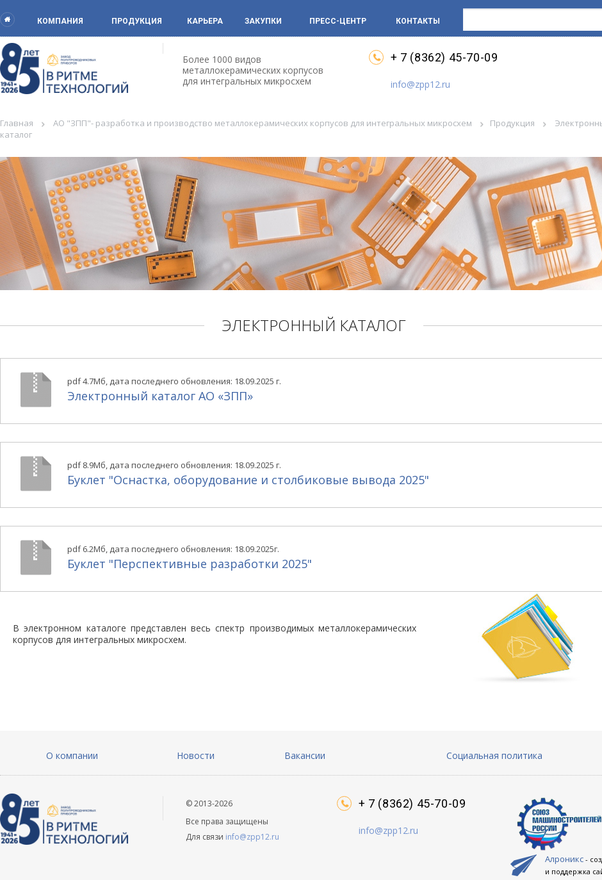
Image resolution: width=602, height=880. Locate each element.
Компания (60, 21)
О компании (72, 755)
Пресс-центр (337, 21)
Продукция (136, 21)
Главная (16, 123)
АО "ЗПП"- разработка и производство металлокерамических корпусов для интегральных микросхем (262, 123)
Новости (196, 755)
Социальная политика (494, 755)
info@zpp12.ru (420, 84)
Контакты (418, 21)
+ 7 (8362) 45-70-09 (444, 57)
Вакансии (304, 755)
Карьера (205, 21)
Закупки (263, 21)
